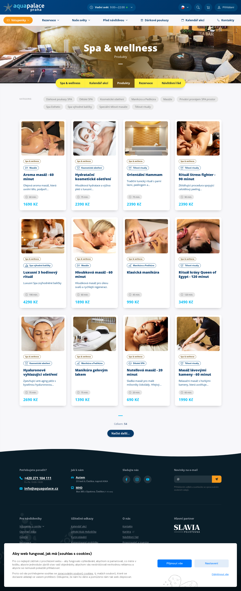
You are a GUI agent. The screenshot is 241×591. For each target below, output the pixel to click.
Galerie (24, 537)
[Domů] (23, 7)
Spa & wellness (70, 83)
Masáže (167, 99)
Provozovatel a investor (136, 542)
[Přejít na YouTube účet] (147, 479)
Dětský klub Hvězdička (83, 531)
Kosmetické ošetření (112, 99)
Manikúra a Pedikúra (143, 99)
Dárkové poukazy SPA (59, 99)
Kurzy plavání (79, 537)
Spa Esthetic (53, 106)
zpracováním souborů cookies (75, 573)
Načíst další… (120, 433)
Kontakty (127, 526)
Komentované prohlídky (84, 542)
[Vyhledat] (198, 7)
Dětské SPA (86, 99)
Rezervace (146, 83)
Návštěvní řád (171, 83)
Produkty (123, 83)
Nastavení (211, 563)
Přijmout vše (175, 563)
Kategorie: (26, 98)
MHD (77, 488)
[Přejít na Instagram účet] (137, 479)
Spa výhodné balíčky (80, 106)
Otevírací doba (28, 531)
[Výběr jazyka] (185, 7)
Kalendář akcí (98, 83)
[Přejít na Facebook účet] (126, 479)
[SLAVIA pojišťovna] (187, 528)
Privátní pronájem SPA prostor (197, 99)
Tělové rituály (143, 106)
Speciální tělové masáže (113, 106)
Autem (78, 477)
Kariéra (128, 531)
